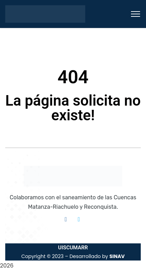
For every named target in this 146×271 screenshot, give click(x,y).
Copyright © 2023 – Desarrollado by (73, 256)
